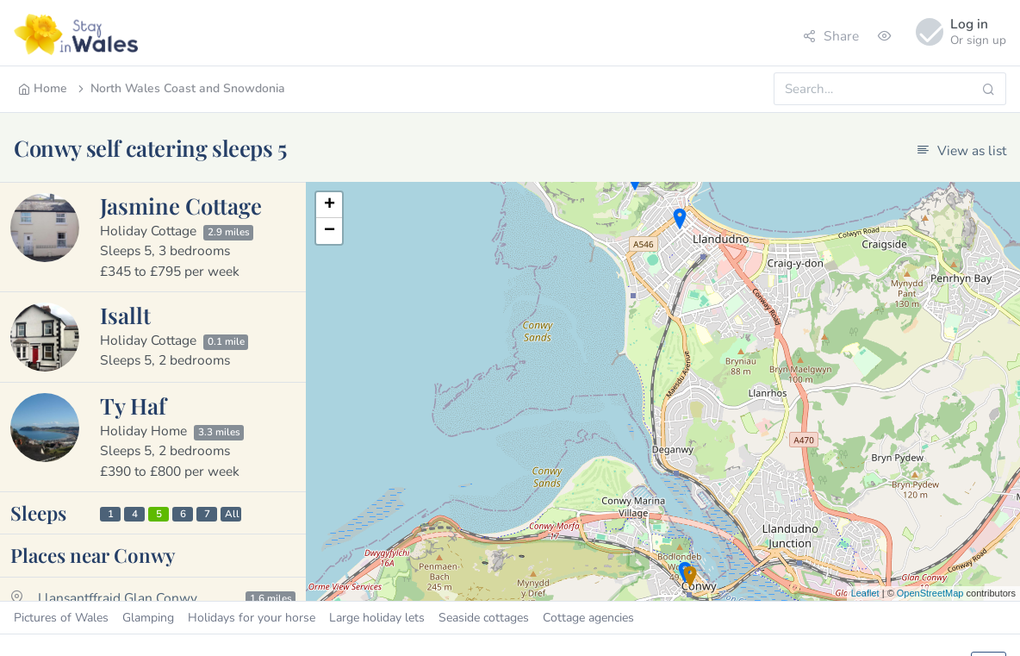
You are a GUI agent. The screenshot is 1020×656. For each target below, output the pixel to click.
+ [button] (329, 205)
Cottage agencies (588, 617)
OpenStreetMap (930, 593)
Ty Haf (133, 405)
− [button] (329, 231)
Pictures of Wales (61, 617)
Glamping (148, 617)
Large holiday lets (377, 617)
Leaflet (865, 593)
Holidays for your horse (251, 617)
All (232, 514)
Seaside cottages (483, 617)
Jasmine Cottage (181, 205)
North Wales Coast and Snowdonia (180, 88)
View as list (961, 150)
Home (42, 88)
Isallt (125, 314)
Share (831, 36)
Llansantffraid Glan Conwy (117, 598)
